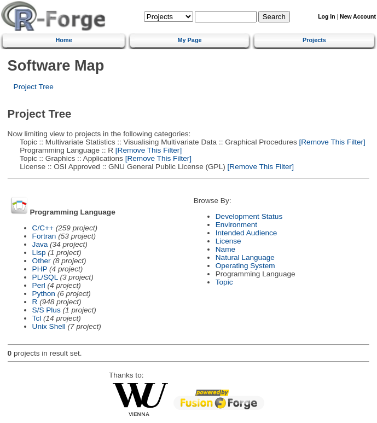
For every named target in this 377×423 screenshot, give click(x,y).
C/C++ (43, 228)
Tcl (37, 318)
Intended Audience (246, 233)
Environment (236, 225)
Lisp (39, 252)
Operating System (245, 266)
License (228, 241)
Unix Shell (49, 326)
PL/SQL (45, 277)
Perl (38, 285)
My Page (189, 40)
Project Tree (34, 87)
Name (225, 249)
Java (40, 244)
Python (43, 293)
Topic (224, 282)
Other (41, 261)
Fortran (44, 236)
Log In (326, 17)
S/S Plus (46, 310)
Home (63, 40)
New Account (358, 17)
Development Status (249, 216)
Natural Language (245, 257)
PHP (40, 269)
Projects (314, 40)
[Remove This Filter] (331, 142)
